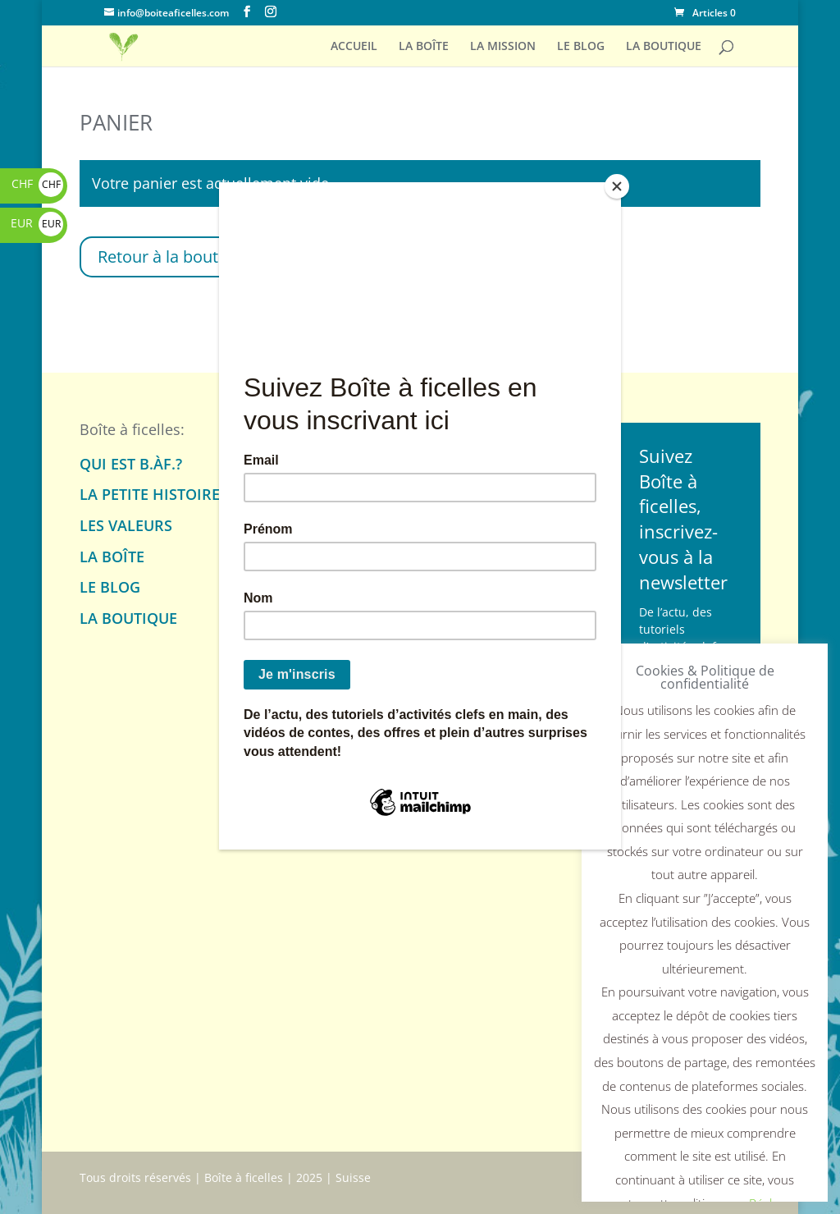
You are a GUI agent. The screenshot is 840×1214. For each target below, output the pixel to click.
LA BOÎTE (424, 46)
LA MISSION (503, 46)
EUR (37, 223)
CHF (37, 183)
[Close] (617, 186)
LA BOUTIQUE (663, 46)
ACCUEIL (354, 46)
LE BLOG (581, 46)
